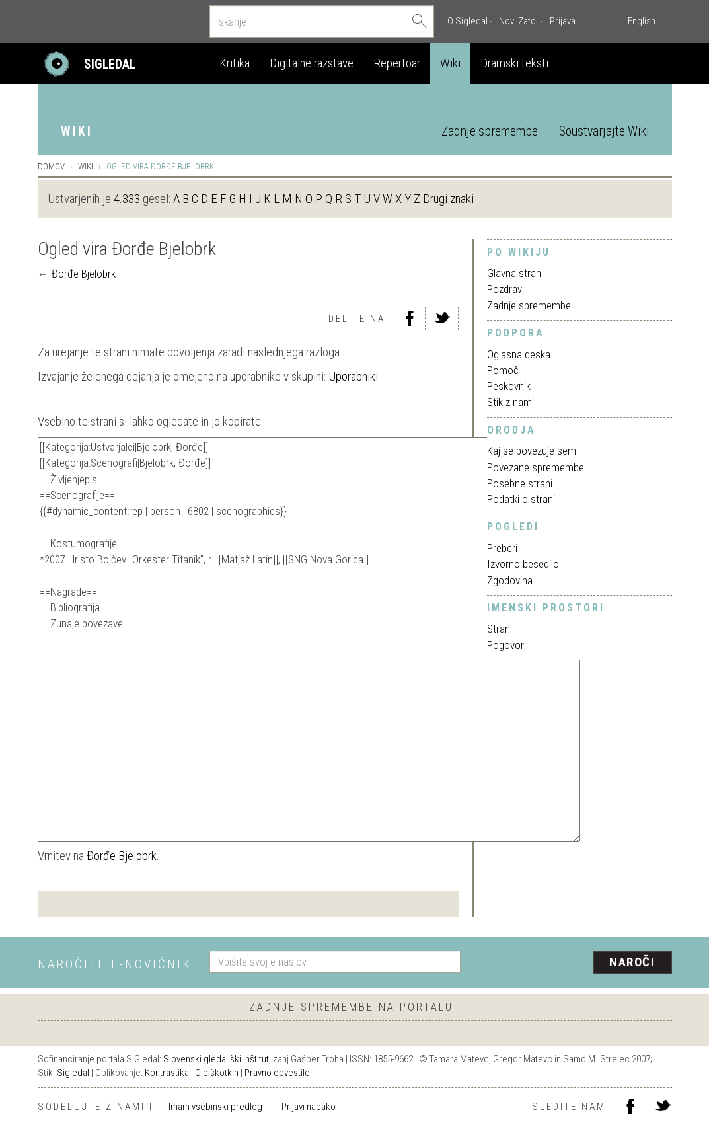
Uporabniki (353, 376)
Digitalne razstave (312, 63)
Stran (498, 628)
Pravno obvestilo (277, 1073)
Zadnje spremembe (489, 131)
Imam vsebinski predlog (215, 1106)
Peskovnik (509, 386)
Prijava (563, 21)
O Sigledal (467, 21)
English (641, 21)
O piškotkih (217, 1073)
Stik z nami (510, 402)
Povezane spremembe (535, 467)
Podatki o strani (521, 499)
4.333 (127, 198)
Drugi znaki (448, 198)
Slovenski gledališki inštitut (216, 1059)
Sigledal (73, 1073)
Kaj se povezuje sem (531, 450)
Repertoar (396, 63)
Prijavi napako (308, 1106)
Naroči (632, 962)
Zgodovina (510, 580)
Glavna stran (514, 273)
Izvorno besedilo (523, 563)
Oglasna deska (518, 354)
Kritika (234, 63)
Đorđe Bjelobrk (84, 273)
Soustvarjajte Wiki (604, 131)
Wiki (450, 63)
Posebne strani (519, 483)
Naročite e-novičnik (115, 964)
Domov (51, 166)
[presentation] (574, 963)
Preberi (502, 548)
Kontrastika (167, 1073)
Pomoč (503, 370)
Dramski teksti (514, 63)
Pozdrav (504, 288)
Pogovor (505, 645)
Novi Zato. (519, 21)
